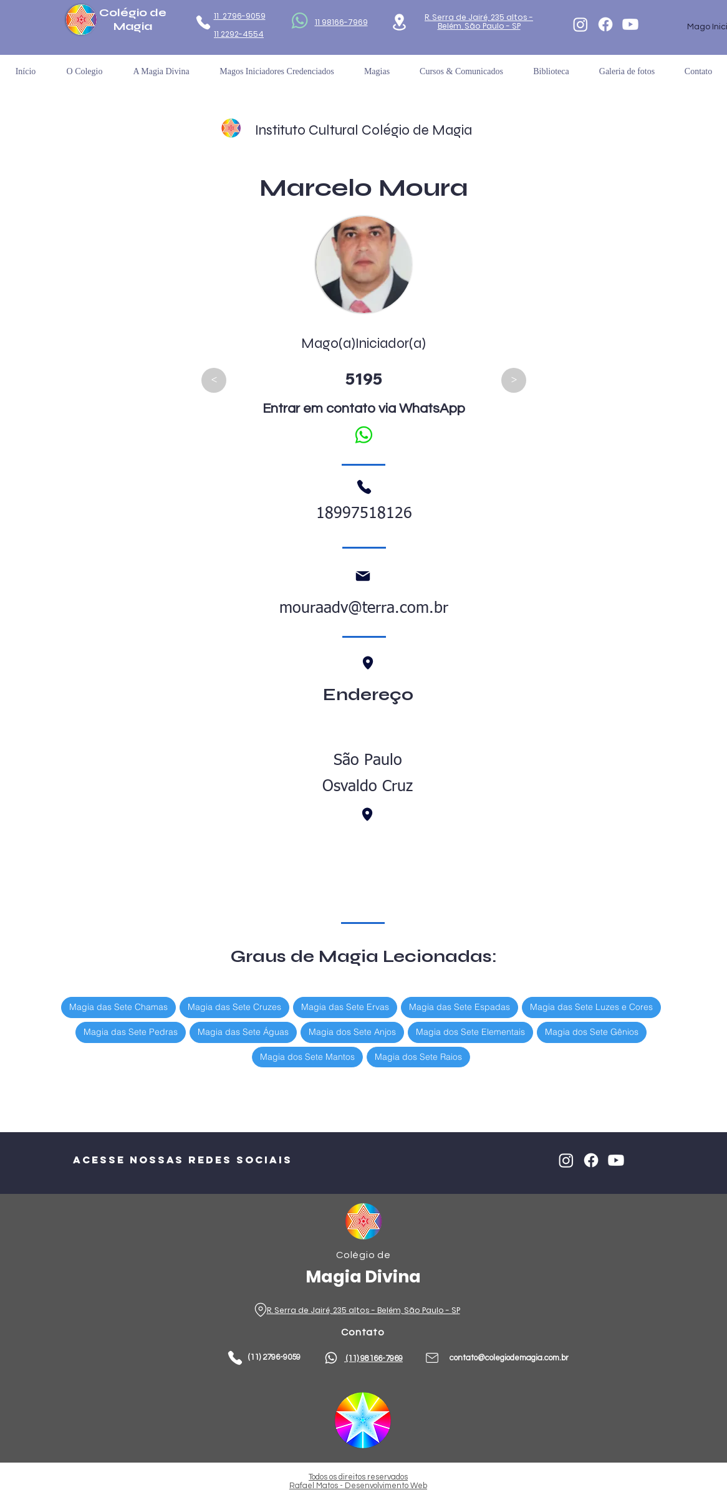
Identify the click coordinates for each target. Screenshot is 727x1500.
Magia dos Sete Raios (418, 1056)
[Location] (399, 22)
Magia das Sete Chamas (118, 1006)
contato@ (467, 1357)
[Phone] (203, 22)
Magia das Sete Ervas (345, 1006)
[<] (213, 380)
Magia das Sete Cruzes (234, 1006)
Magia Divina (363, 1276)
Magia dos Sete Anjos (352, 1031)
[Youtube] (630, 24)
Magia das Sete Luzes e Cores (591, 1006)
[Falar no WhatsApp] (363, 434)
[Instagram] (580, 24)
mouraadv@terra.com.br (363, 609)
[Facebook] (605, 24)
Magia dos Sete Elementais (470, 1031)
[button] (551, 71)
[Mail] (362, 576)
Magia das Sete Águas (243, 1031)
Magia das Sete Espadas (459, 1006)
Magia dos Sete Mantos (307, 1056)
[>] (513, 380)
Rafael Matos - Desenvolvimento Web (358, 1485)
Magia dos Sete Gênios (591, 1031)
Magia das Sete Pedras (130, 1031)
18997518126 (364, 514)
